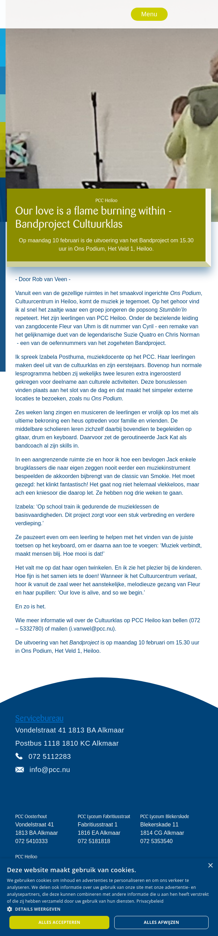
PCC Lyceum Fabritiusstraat (104, 817)
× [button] (210, 865)
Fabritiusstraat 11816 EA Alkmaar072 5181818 (99, 833)
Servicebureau (39, 718)
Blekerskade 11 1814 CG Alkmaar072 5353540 (162, 833)
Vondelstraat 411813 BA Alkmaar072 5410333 (36, 833)
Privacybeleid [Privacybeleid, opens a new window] (150, 901)
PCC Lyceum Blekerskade (164, 817)
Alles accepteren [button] (60, 922)
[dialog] (109, 897)
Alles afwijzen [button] (161, 922)
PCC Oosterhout (31, 817)
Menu (149, 14)
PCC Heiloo (26, 857)
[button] (149, 14)
